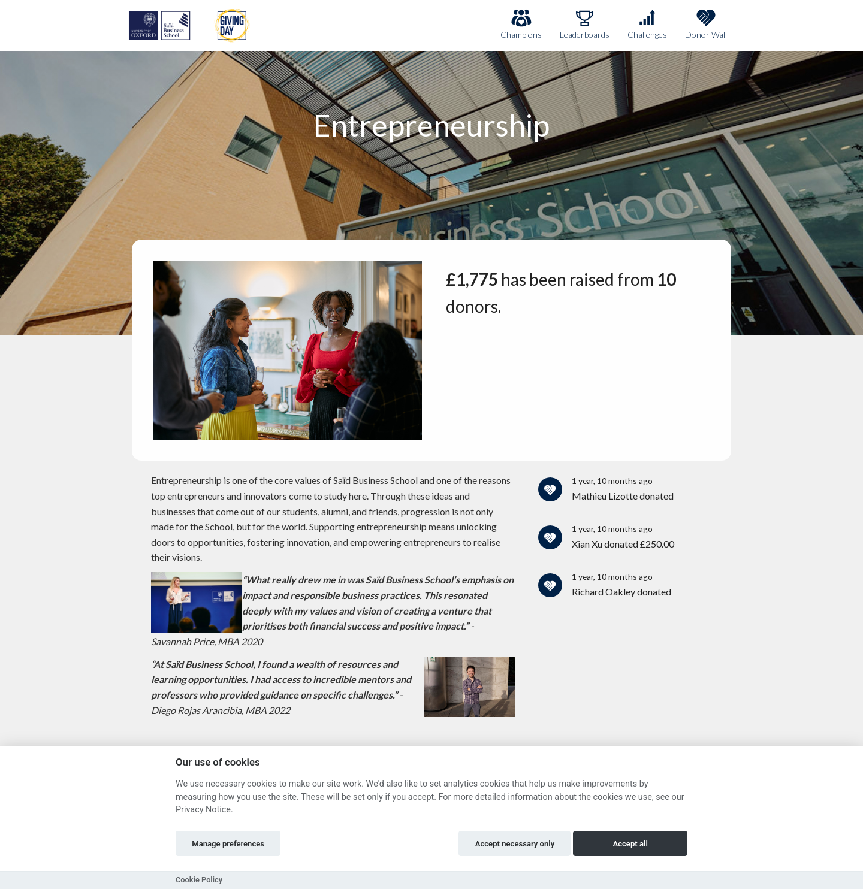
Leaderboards (584, 24)
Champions (521, 24)
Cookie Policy (199, 879)
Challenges (647, 24)
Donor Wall (706, 24)
